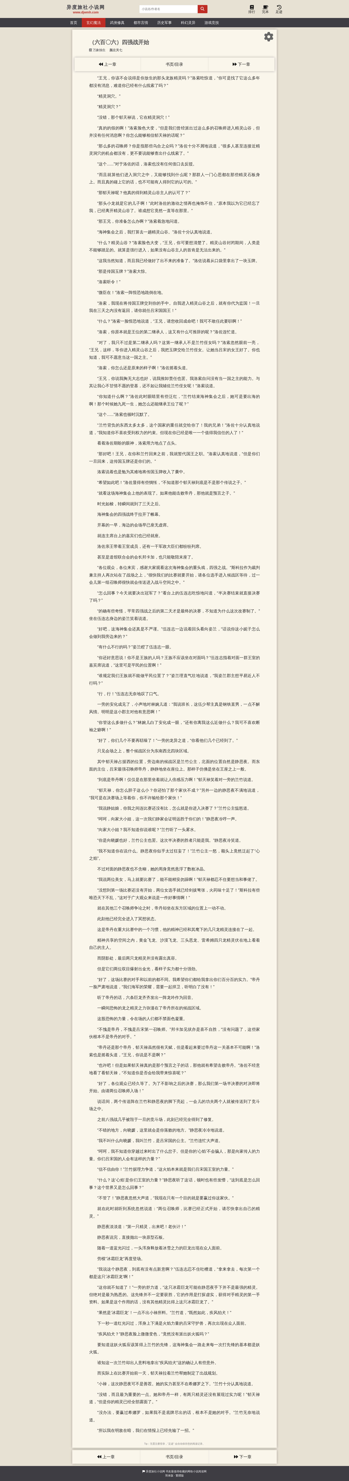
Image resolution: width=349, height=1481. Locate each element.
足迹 (279, 10)
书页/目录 (174, 64)
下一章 (241, 64)
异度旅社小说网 (155, 1471)
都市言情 (141, 22)
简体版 (169, 1475)
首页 (73, 22)
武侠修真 (117, 22)
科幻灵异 (188, 22)
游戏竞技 (211, 22)
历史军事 (164, 22)
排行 (251, 10)
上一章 (107, 64)
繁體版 (180, 1475)
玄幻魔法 (93, 22)
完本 (265, 10)
